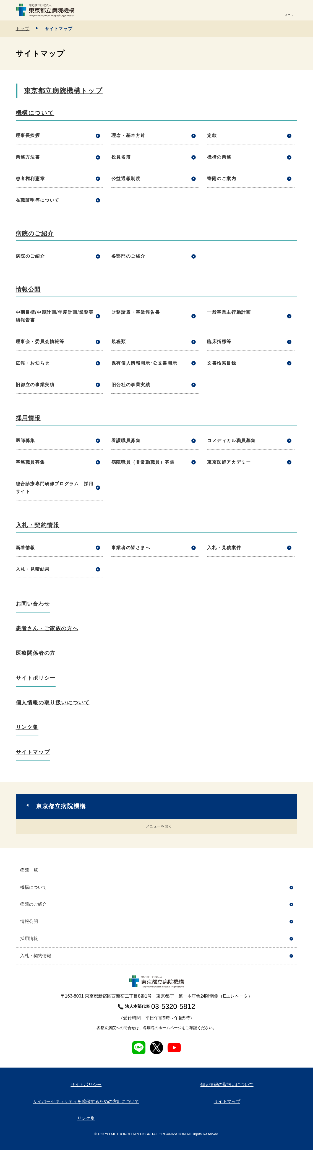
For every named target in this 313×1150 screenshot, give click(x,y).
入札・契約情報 (37, 525)
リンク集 (27, 727)
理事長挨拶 (28, 135)
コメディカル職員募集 (231, 440)
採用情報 (28, 418)
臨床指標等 (219, 341)
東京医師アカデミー (229, 462)
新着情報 (25, 547)
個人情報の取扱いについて (227, 1084)
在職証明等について (37, 200)
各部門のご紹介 (128, 256)
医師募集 (25, 440)
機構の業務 (219, 157)
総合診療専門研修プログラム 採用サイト (55, 487)
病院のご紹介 (35, 233)
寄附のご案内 (221, 178)
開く (291, 870)
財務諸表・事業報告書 (135, 312)
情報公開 (28, 289)
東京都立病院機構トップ (63, 90)
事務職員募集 (30, 462)
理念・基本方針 (128, 135)
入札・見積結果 (33, 569)
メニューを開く (159, 826)
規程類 (118, 341)
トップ (23, 28)
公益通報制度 (126, 178)
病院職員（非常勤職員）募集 (143, 462)
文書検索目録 (221, 363)
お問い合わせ (33, 604)
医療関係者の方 (36, 653)
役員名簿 (121, 157)
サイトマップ (33, 752)
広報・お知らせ (33, 363)
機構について (35, 113)
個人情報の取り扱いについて (53, 702)
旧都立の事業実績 (35, 384)
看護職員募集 (126, 440)
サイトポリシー (36, 678)
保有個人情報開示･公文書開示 (144, 363)
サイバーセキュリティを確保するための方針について (86, 1101)
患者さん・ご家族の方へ (47, 628)
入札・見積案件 (224, 547)
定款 (212, 135)
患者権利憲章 (30, 178)
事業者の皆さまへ (130, 547)
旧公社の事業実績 (130, 384)
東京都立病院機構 (61, 806)
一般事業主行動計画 (229, 312)
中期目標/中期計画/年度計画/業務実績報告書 (55, 316)
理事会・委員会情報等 (40, 341)
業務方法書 (28, 157)
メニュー (291, 15)
